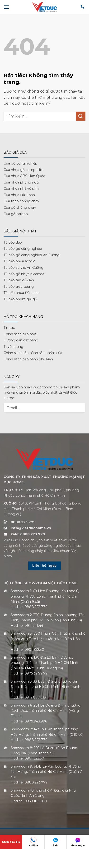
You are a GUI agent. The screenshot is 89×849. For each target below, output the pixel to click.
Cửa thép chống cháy (21, 201)
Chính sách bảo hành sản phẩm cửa (33, 353)
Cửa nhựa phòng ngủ (21, 182)
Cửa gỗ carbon (16, 214)
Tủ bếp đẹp (13, 242)
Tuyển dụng (13, 346)
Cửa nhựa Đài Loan (19, 195)
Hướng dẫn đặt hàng (21, 340)
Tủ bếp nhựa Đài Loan (22, 293)
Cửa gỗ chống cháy (20, 207)
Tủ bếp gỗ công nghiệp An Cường (32, 255)
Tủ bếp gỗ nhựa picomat (24, 274)
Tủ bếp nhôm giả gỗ (20, 299)
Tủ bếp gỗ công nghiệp (23, 248)
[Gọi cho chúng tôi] (82, 7)
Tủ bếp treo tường (19, 286)
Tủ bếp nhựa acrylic (19, 261)
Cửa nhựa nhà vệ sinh (21, 188)
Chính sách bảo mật (20, 334)
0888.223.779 (23, 522)
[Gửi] (80, 116)
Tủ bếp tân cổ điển (19, 280)
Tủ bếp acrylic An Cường (23, 267)
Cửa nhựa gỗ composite (23, 170)
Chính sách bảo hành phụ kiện (28, 359)
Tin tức (9, 327)
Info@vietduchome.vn (31, 528)
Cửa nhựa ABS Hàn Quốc (24, 176)
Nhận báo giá (11, 842)
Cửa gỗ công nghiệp (20, 163)
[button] (6, 7)
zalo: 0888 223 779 (28, 534)
